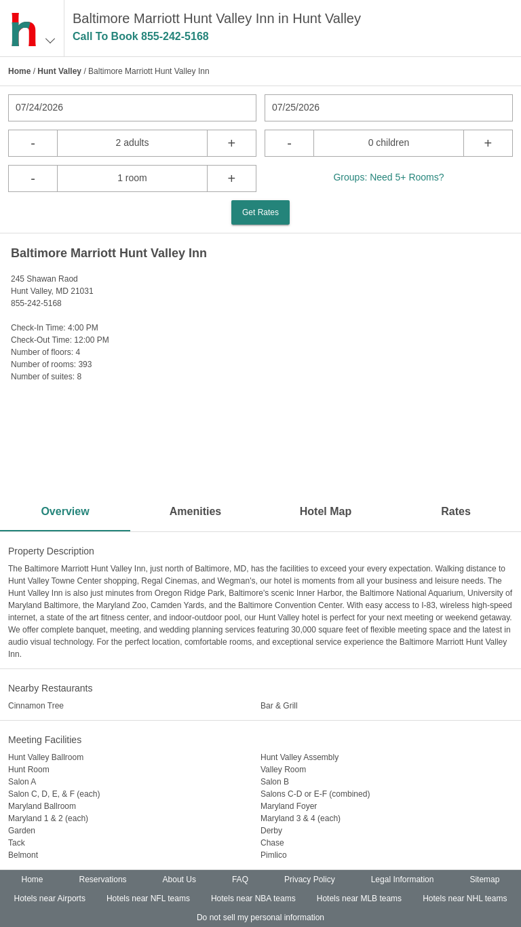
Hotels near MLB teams (359, 898)
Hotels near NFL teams (148, 898)
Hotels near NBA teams (253, 898)
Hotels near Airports (49, 898)
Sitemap (484, 879)
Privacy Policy (309, 879)
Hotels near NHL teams (465, 898)
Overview (65, 511)
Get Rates (260, 212)
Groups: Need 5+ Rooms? (388, 177)
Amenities (195, 511)
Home (19, 71)
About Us (179, 879)
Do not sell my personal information (260, 917)
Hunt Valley (59, 71)
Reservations (103, 879)
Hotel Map (325, 511)
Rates (456, 511)
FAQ (240, 879)
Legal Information (402, 879)
